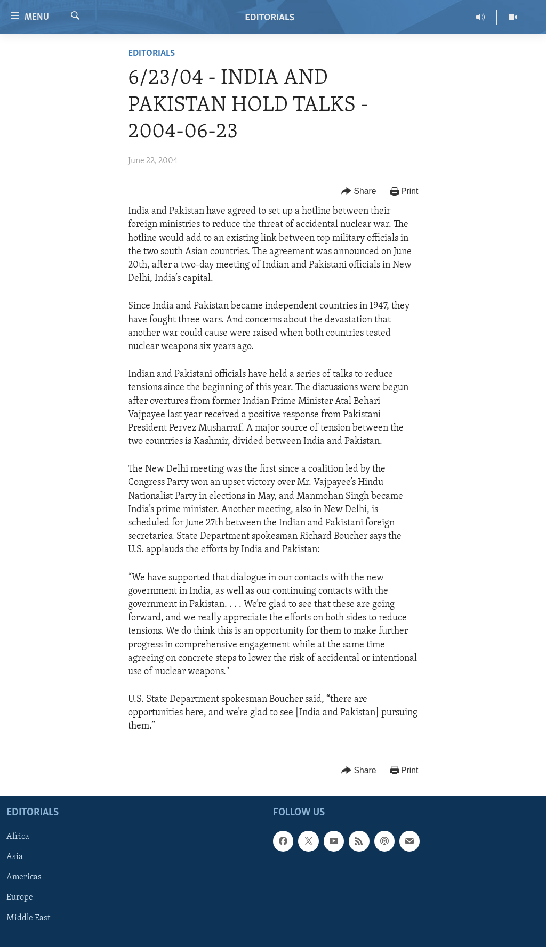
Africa (17, 836)
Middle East (28, 917)
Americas (24, 877)
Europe (19, 897)
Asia (14, 857)
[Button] (358, 191)
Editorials (151, 53)
